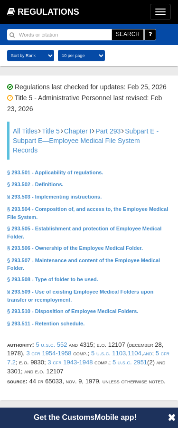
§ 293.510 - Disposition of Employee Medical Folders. (72, 311)
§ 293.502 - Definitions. (35, 184)
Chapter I (78, 131)
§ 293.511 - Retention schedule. (45, 323)
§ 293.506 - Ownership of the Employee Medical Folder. (75, 248)
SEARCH (128, 34)
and (147, 353)
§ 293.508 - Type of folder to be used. (52, 279)
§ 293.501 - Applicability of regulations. (55, 172)
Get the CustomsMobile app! (85, 417)
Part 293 (108, 131)
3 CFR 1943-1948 (70, 362)
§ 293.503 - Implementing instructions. (54, 197)
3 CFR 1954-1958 (48, 353)
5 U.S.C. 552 (51, 344)
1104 (134, 353)
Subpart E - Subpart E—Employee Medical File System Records (86, 140)
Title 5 (51, 131)
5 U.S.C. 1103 (108, 353)
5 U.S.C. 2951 (129, 362)
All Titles (25, 131)
